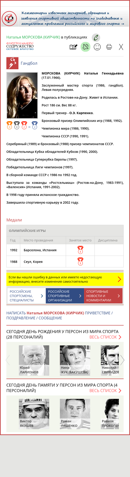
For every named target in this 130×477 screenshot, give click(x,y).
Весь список (103, 339)
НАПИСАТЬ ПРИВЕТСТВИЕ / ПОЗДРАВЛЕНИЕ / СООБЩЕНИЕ (59, 318)
